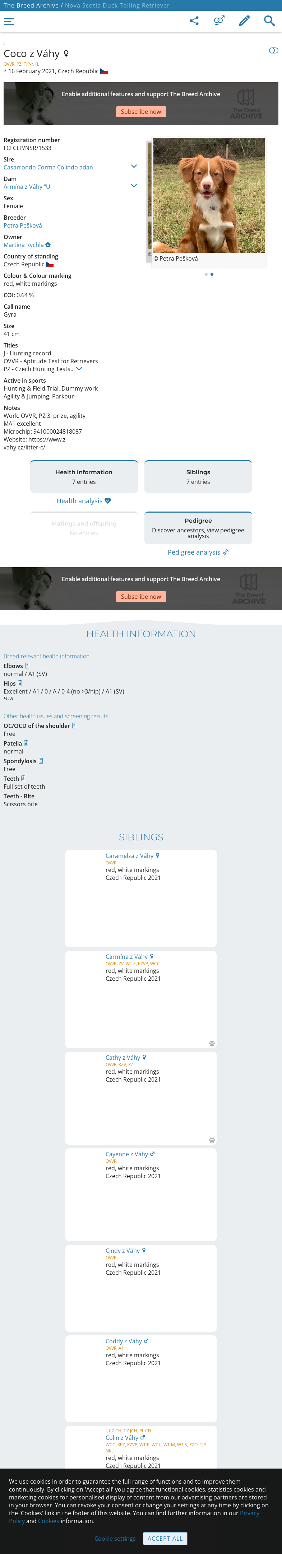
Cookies (48, 1521)
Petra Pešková (23, 200)
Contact (141, 1433)
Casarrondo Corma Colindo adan (48, 142)
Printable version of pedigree (141, 1008)
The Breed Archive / (33, 5)
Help (141, 1448)
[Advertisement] (141, 91)
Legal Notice (141, 1418)
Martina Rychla (27, 220)
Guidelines (141, 1463)
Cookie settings (115, 1539)
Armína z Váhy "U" (28, 161)
